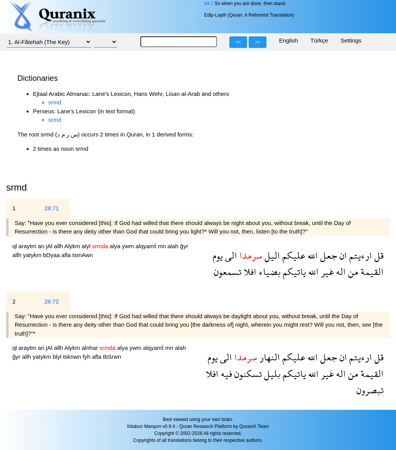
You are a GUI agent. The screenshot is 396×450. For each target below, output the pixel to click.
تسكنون (247, 374)
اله (340, 272)
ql (15, 246)
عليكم (292, 255)
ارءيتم (359, 255)
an (42, 246)
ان (342, 255)
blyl (58, 356)
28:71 (51, 208)
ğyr (184, 246)
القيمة (371, 272)
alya (116, 246)
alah (173, 246)
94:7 (208, 3)
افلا (248, 272)
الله (311, 255)
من (352, 272)
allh (59, 246)
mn (162, 246)
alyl (87, 246)
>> (257, 42)
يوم (218, 255)
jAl (50, 246)
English (288, 40)
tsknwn (73, 356)
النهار (268, 357)
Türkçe (319, 40)
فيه (225, 374)
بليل (271, 374)
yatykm (33, 255)
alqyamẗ (146, 246)
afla (66, 255)
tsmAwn (82, 255)
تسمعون (227, 272)
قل (378, 255)
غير (326, 272)
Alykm (73, 246)
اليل (271, 255)
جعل (327, 255)
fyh (87, 356)
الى (230, 255)
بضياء (268, 272)
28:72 (51, 301)
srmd (54, 102)
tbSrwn (112, 356)
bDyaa (52, 255)
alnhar (90, 347)
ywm (128, 246)
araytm (28, 246)
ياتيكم (293, 272)
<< (238, 42)
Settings (350, 40)
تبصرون (370, 390)
